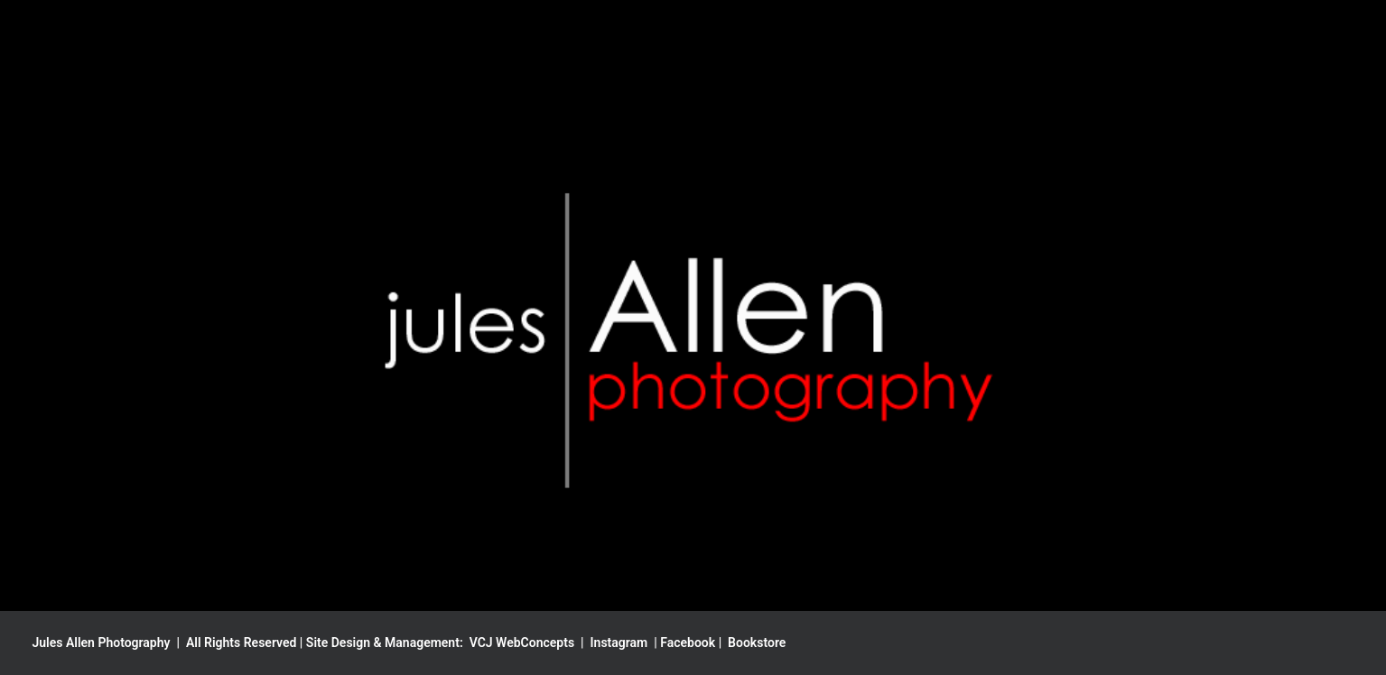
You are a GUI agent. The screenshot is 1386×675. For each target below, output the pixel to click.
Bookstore (757, 642)
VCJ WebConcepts (522, 642)
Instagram (619, 642)
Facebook (687, 642)
